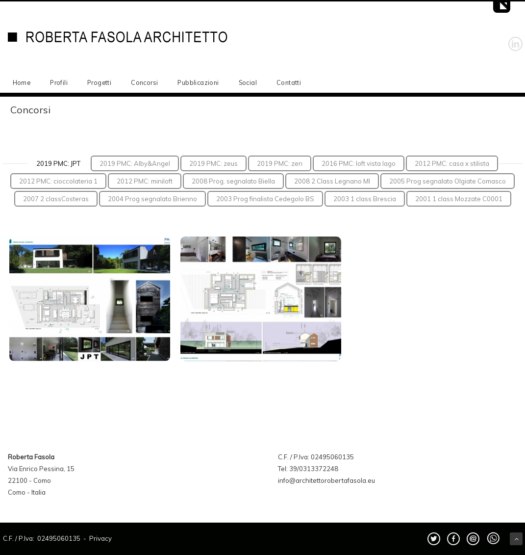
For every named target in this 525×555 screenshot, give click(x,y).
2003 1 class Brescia (364, 199)
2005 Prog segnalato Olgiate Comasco (447, 181)
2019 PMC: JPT (58, 163)
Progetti (99, 82)
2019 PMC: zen (279, 163)
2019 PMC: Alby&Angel (135, 163)
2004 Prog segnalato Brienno (152, 199)
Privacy (100, 538)
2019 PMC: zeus (213, 163)
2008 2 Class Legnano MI (332, 181)
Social (248, 82)
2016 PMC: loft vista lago (359, 163)
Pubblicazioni (198, 82)
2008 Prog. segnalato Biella (233, 181)
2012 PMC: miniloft (145, 181)
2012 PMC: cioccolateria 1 (58, 181)
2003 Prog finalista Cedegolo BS (265, 199)
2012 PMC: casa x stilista (452, 163)
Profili (59, 82)
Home (22, 82)
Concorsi (144, 82)
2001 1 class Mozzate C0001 (458, 199)
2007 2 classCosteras (56, 199)
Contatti (288, 82)
